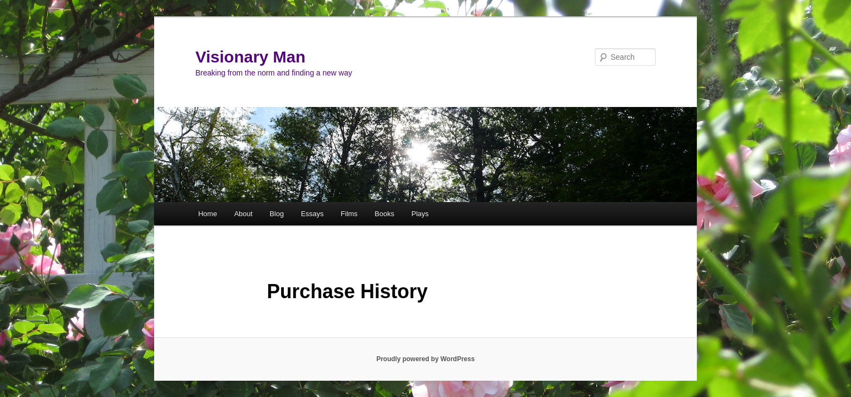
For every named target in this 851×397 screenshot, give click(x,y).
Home (207, 214)
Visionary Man (250, 57)
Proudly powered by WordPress (425, 359)
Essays (312, 214)
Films (349, 214)
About (243, 214)
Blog (277, 214)
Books (384, 214)
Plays (420, 214)
